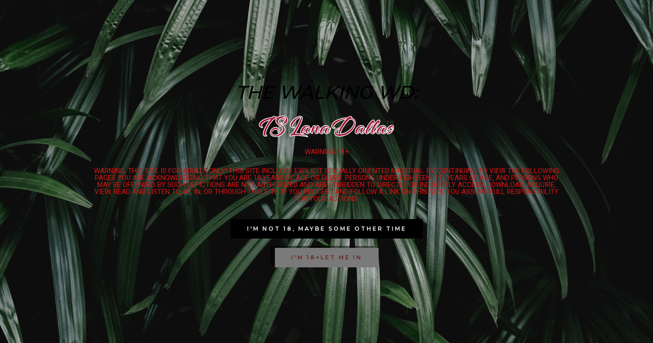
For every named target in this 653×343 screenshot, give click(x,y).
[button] (327, 229)
